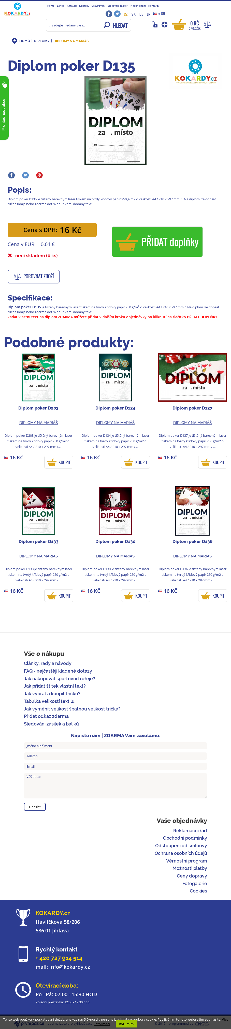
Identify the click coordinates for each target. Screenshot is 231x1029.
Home (50, 5)
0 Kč (194, 25)
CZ (126, 14)
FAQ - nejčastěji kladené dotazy (58, 671)
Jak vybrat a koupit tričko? (52, 693)
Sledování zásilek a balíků (51, 724)
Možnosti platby (189, 868)
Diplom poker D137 (192, 408)
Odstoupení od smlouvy (181, 845)
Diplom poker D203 (38, 408)
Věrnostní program (186, 861)
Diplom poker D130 (115, 541)
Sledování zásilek (118, 5)
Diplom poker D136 (192, 541)
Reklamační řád (190, 830)
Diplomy (42, 41)
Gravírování (98, 5)
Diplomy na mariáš (71, 41)
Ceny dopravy (192, 876)
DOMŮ (24, 41)
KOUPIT (64, 462)
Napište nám (138, 5)
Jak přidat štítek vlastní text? (55, 686)
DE (141, 14)
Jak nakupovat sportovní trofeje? (59, 678)
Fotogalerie (194, 883)
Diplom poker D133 (39, 541)
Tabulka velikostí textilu (49, 701)
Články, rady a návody (47, 663)
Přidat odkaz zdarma (46, 716)
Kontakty (153, 5)
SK (134, 14)
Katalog (72, 5)
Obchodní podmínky (185, 838)
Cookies (198, 891)
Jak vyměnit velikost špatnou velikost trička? (72, 709)
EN (148, 14)
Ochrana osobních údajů (181, 853)
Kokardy (84, 5)
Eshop (60, 5)
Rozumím (126, 1024)
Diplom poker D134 (115, 408)
